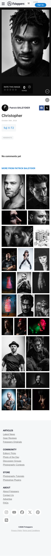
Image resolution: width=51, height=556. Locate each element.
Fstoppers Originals (12, 442)
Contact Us (8, 495)
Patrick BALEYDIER (20, 108)
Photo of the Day (11, 457)
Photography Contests (13, 465)
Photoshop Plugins (12, 480)
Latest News (9, 434)
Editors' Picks (9, 453)
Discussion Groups (12, 461)
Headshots (7, 138)
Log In (35, 2)
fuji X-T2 (9, 127)
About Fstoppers (11, 491)
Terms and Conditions (31, 530)
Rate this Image (12, 87)
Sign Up (40, 5)
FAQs (5, 503)
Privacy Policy (16, 530)
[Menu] (3, 3)
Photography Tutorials (13, 476)
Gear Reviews (10, 438)
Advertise (7, 499)
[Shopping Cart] (28, 3)
